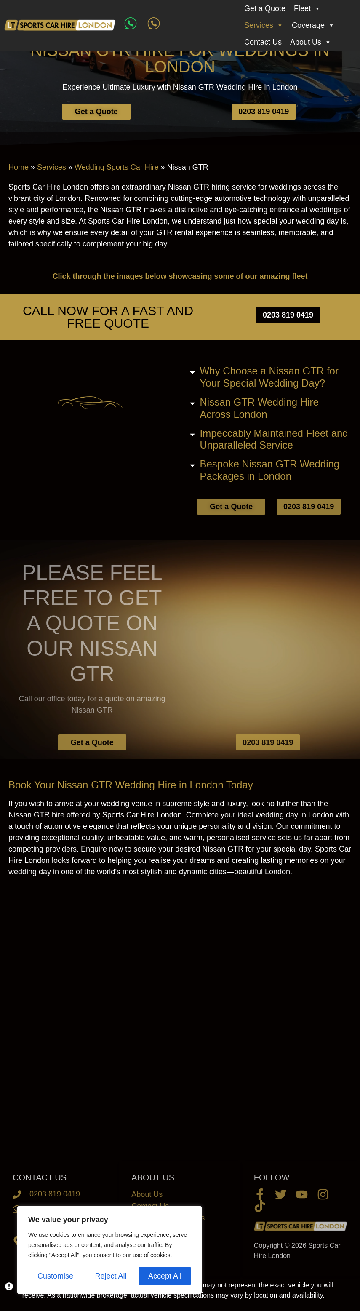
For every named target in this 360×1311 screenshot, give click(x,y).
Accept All (164, 1276)
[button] (270, 377)
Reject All (110, 1276)
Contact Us (263, 42)
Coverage (313, 25)
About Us (310, 42)
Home (18, 167)
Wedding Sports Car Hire (117, 167)
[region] (109, 1250)
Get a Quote (264, 8)
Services (263, 25)
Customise (55, 1276)
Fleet (307, 8)
